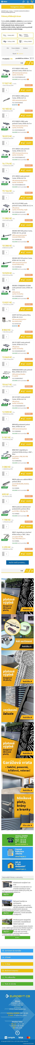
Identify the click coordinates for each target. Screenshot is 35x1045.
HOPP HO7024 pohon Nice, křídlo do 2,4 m (21, 316)
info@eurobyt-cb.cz (20, 1015)
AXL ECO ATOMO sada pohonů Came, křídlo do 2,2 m (22, 204)
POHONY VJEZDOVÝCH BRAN (21, 11)
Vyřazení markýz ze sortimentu (20, 902)
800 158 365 (24, 1013)
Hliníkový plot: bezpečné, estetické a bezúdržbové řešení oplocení (22, 922)
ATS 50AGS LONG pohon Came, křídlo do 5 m (20, 97)
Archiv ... (17, 937)
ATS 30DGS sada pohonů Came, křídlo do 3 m (20, 177)
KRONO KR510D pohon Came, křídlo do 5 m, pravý (22, 232)
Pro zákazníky (10, 977)
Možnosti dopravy (11, 970)
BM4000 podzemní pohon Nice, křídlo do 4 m (21, 425)
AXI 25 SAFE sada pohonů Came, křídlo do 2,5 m (21, 343)
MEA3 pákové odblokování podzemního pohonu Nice (21, 508)
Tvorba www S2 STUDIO (28, 1043)
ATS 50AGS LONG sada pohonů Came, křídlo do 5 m (21, 122)
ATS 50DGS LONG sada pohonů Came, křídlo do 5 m (21, 69)
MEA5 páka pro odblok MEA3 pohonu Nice (22, 480)
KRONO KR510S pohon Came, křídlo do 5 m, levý (22, 259)
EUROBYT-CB (4, 11)
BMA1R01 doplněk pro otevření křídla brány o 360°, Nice (22, 452)
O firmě (7, 957)
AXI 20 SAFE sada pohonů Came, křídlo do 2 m (21, 398)
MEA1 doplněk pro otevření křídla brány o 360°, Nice (21, 533)
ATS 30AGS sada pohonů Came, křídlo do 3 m (20, 150)
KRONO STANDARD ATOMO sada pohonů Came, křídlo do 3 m (22, 287)
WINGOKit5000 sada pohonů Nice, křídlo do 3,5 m (22, 371)
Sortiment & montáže (13, 951)
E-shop (11, 11)
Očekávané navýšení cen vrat (21, 883)
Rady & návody (10, 984)
